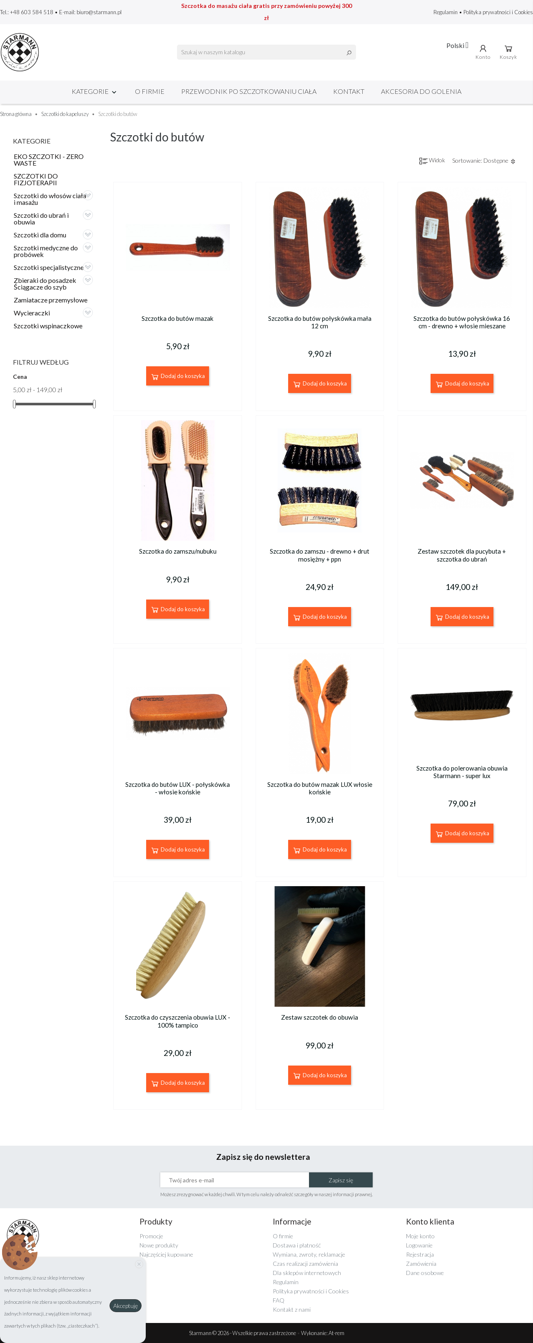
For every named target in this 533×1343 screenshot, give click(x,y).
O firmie (149, 91)
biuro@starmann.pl (99, 12)
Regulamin (446, 12)
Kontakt (348, 91)
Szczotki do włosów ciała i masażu (50, 198)
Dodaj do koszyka (177, 376)
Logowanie (419, 1245)
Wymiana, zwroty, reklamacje (309, 1254)
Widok (432, 160)
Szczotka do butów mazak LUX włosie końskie (319, 788)
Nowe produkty (158, 1245)
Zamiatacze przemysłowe (50, 300)
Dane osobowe (425, 1272)
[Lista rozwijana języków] (457, 45)
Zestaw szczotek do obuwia (319, 1017)
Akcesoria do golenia (421, 91)
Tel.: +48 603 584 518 (26, 12)
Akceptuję (125, 1305)
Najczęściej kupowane (166, 1254)
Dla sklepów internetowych (307, 1272)
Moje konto (420, 1236)
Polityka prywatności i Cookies (498, 12)
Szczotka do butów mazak (178, 318)
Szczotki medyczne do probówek (46, 251)
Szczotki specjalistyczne (49, 267)
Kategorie (95, 91)
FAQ (278, 1300)
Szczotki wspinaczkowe (48, 326)
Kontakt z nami (292, 1309)
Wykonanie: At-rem (322, 1333)
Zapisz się (341, 1180)
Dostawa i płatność (297, 1245)
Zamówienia (421, 1263)
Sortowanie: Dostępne (484, 161)
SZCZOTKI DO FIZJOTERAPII (36, 179)
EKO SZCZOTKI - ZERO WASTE (49, 159)
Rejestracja (420, 1254)
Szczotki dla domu (40, 235)
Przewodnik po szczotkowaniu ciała (248, 91)
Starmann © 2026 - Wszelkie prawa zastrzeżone (243, 1333)
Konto (483, 51)
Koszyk (508, 51)
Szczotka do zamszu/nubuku (178, 551)
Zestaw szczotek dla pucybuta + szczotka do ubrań (462, 554)
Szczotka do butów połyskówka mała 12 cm (319, 322)
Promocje (151, 1236)
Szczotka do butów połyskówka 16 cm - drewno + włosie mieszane (461, 322)
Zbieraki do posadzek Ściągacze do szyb (45, 283)
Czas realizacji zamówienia (305, 1263)
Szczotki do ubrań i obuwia (41, 218)
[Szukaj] (266, 52)
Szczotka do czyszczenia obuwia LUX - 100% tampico (177, 1020)
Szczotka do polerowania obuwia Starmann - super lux (462, 771)
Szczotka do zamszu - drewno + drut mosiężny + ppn (319, 554)
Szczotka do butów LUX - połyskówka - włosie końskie (177, 788)
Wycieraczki (32, 313)
